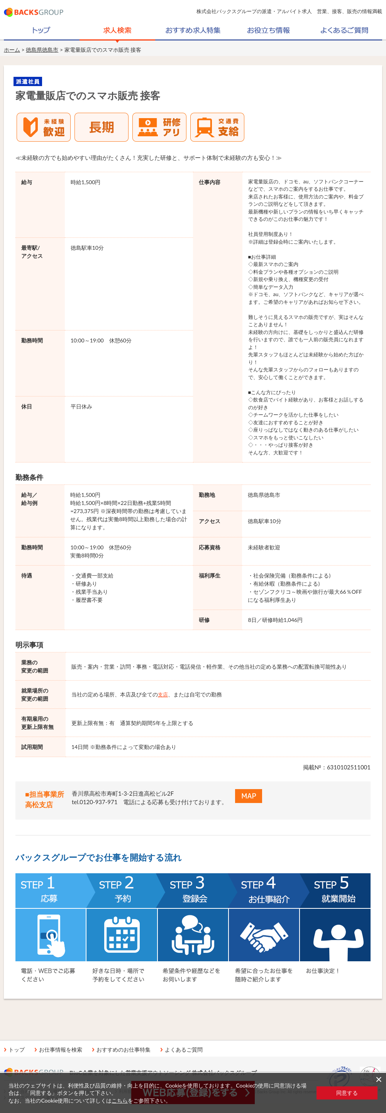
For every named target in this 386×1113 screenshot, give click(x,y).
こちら (120, 1100)
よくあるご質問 (184, 1050)
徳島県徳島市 (42, 49)
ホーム (12, 49)
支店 (163, 694)
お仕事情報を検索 (60, 1050)
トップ (16, 1050)
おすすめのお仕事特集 (123, 1050)
